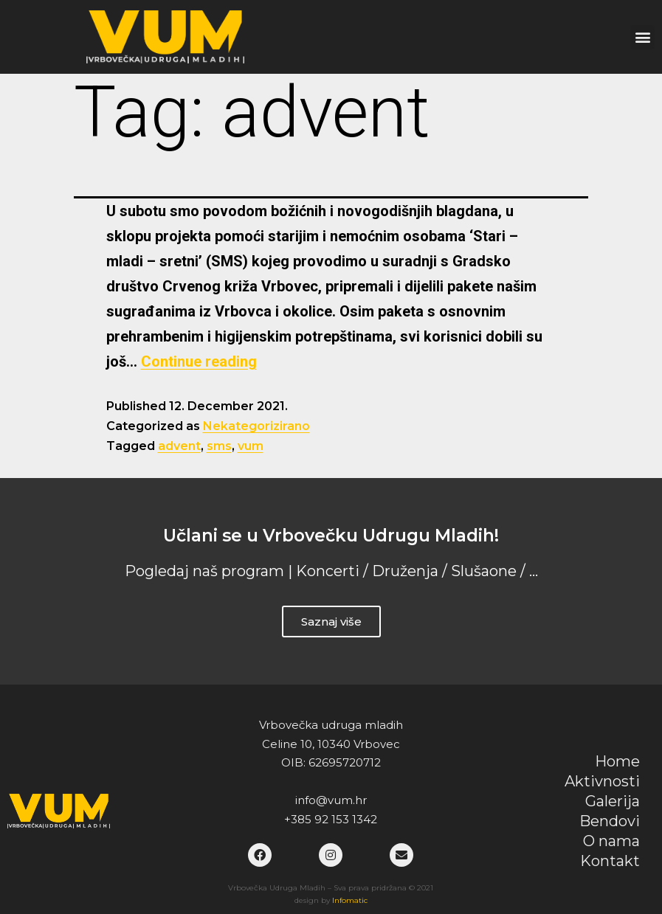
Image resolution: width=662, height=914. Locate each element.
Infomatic (350, 900)
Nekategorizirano (256, 426)
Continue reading (199, 361)
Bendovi (609, 821)
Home (617, 761)
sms (219, 446)
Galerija (612, 801)
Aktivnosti (602, 781)
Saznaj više (331, 621)
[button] (642, 37)
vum (250, 446)
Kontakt (610, 861)
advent (179, 446)
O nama (611, 841)
